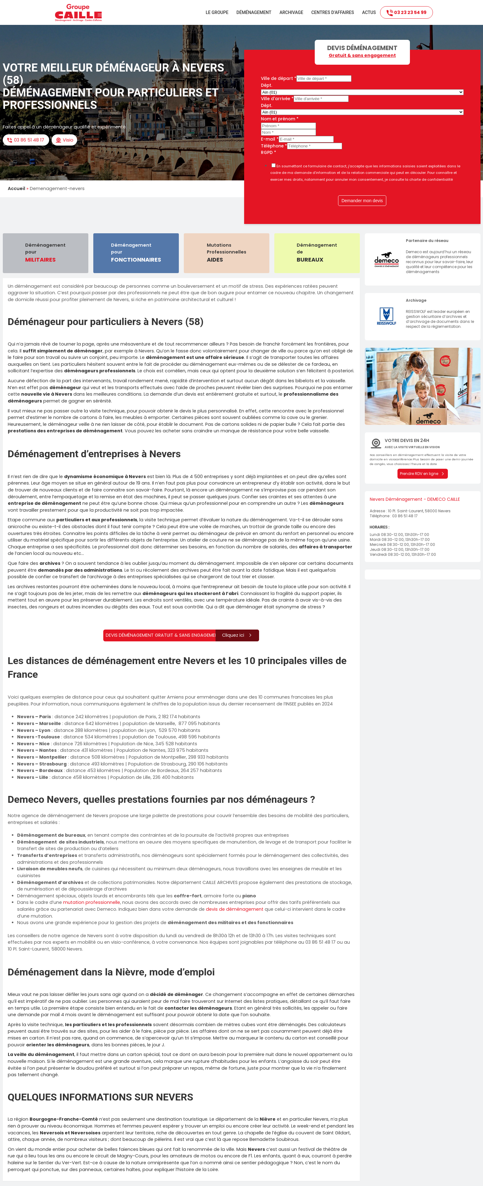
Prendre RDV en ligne (422, 473)
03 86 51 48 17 (26, 140)
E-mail (270, 139)
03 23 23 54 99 (406, 12)
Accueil (16, 188)
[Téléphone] (314, 146)
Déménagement (253, 12)
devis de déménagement (234, 909)
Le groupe (217, 12)
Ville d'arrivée (277, 99)
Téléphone (274, 146)
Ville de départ (278, 78)
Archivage (291, 12)
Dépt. (266, 85)
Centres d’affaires (332, 12)
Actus (369, 12)
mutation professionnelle (91, 902)
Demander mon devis (362, 200)
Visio (64, 140)
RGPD (268, 153)
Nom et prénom (280, 119)
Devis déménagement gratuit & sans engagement (182, 635)
